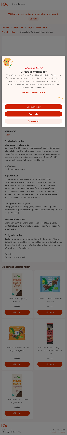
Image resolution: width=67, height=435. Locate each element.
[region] (33, 91)
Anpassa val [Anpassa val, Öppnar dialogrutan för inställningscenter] (33, 121)
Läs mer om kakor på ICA (33, 92)
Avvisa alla (33, 114)
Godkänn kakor (34, 107)
